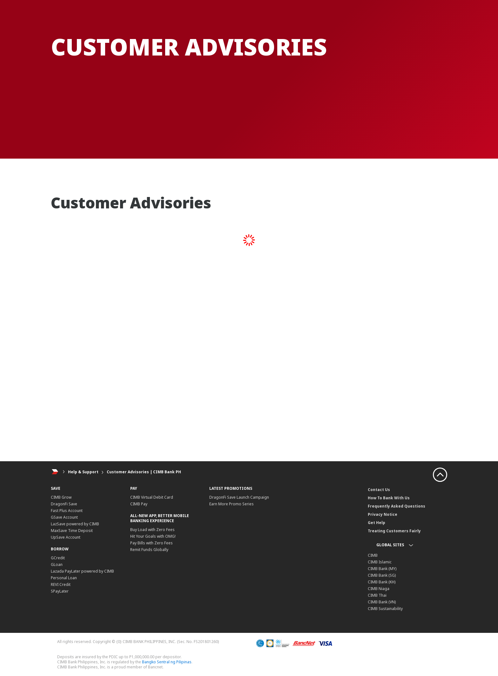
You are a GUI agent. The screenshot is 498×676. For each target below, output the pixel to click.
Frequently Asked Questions (396, 506)
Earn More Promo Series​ (231, 504)
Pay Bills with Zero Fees (151, 543)
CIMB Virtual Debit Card (151, 497)
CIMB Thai (377, 595)
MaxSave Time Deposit (72, 530)
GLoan (57, 564)
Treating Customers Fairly (394, 531)
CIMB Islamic (380, 562)
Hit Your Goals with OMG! (153, 536)
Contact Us (379, 489)
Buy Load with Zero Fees (152, 529)
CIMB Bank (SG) (382, 575)
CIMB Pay (138, 504)
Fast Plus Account (67, 510)
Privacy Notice (382, 514)
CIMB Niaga (378, 588)
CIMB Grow (61, 497)
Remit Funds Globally (149, 549)
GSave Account (64, 517)
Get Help (376, 522)
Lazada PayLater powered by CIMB (82, 571)
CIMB (373, 555)
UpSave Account (65, 537)
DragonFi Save (64, 504)
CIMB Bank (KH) (381, 582)
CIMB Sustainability (385, 608)
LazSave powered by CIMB (75, 524)
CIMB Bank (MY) (382, 568)
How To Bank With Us (389, 498)
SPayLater (60, 591)
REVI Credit (61, 584)
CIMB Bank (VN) (382, 602)
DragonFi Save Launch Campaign (239, 497)
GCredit (58, 558)
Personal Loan (64, 578)
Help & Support (83, 472)
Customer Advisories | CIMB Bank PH (144, 472)
